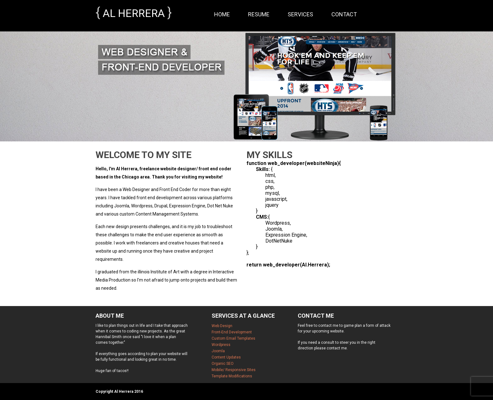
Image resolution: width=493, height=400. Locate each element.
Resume (258, 14)
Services (300, 14)
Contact (344, 14)
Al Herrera (134, 13)
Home (222, 14)
